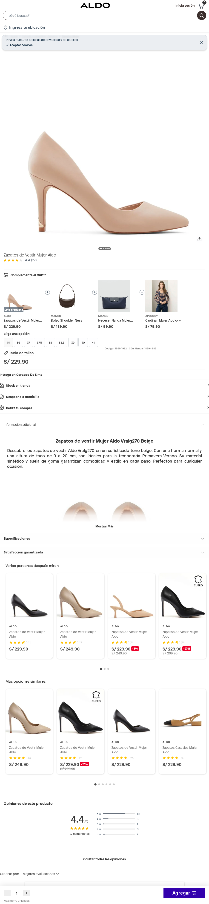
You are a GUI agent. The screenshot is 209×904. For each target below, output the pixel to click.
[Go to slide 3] (108, 669)
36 (18, 342)
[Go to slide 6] (114, 785)
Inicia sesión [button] (185, 5)
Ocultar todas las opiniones (104, 859)
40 (83, 342)
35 (8, 342)
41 (93, 342)
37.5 (39, 342)
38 (50, 342)
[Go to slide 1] (101, 669)
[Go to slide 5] (110, 785)
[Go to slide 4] (106, 785)
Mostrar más (104, 526)
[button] (104, 16)
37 (28, 342)
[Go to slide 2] (105, 669)
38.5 (61, 342)
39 (72, 342)
